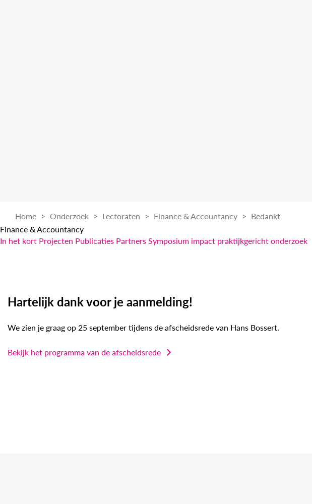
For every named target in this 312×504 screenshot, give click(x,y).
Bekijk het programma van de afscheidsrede (84, 352)
